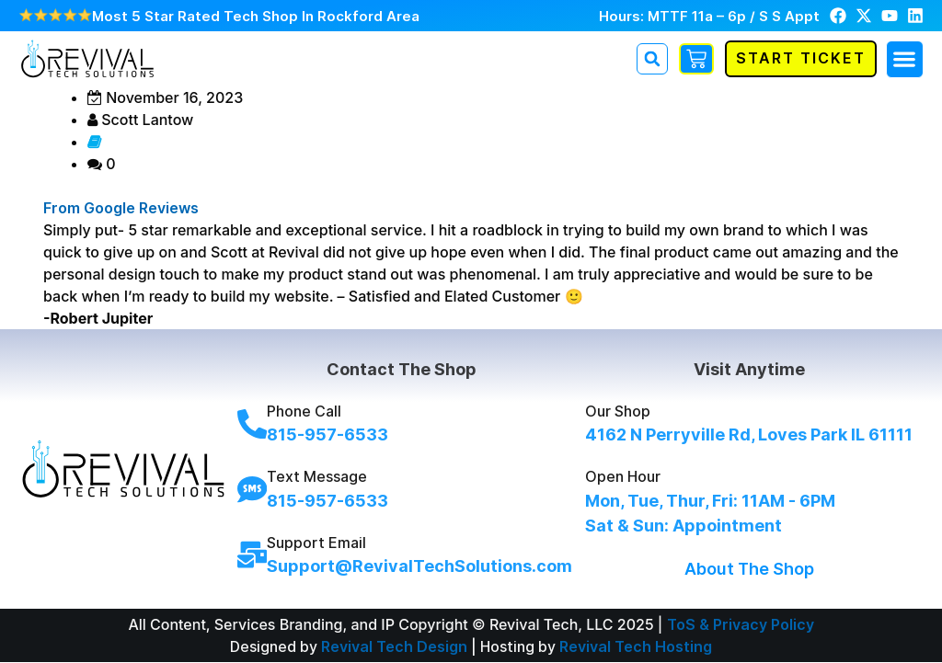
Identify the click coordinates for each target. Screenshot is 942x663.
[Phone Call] (252, 424)
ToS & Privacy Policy (740, 624)
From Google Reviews (121, 208)
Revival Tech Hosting (635, 646)
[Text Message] (252, 489)
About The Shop (749, 568)
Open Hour (623, 477)
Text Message (317, 477)
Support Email (316, 542)
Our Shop (617, 412)
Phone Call (304, 412)
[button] (905, 59)
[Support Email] (252, 554)
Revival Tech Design (394, 646)
